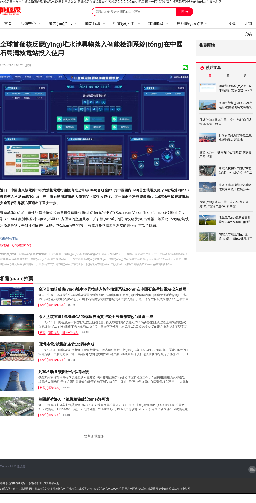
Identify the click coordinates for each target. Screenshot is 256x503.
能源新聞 (14, 11)
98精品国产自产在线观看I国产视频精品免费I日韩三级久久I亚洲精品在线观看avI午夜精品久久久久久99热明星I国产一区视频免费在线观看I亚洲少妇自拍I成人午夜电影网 (111, 1)
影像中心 (30, 23)
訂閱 (248, 23)
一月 (244, 75)
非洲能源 (158, 23)
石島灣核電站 (9, 238)
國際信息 (53, 387)
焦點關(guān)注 (192, 23)
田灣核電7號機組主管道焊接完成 (66, 344)
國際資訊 (95, 23)
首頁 (8, 23)
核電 (42, 305)
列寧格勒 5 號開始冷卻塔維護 (63, 372)
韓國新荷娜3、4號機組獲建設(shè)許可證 (73, 399)
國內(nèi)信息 (56, 305)
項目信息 (53, 332)
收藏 (232, 23)
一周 (226, 75)
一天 (208, 75)
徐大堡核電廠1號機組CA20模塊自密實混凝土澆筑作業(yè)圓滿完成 (95, 317)
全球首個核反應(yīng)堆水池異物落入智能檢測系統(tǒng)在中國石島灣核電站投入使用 (112, 289)
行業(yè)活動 (126, 23)
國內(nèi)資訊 (62, 23)
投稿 (248, 34)
